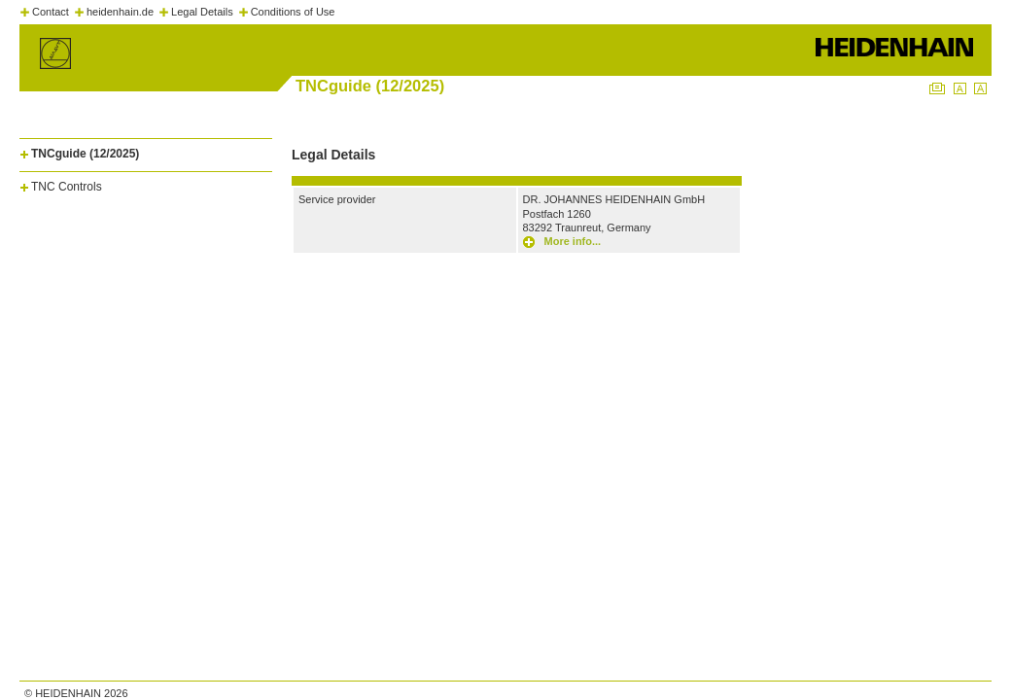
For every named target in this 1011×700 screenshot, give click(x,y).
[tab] (145, 150)
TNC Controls (66, 186)
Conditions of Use (293, 12)
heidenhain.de (120, 12)
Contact (50, 12)
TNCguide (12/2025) (85, 153)
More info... (573, 241)
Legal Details (202, 12)
